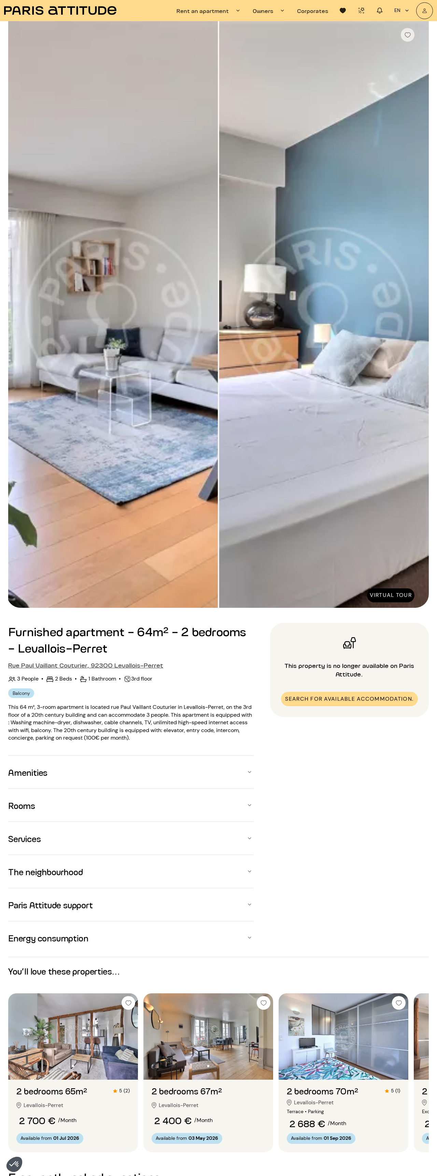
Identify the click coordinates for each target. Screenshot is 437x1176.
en (402, 10)
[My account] (424, 10)
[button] (14, 1164)
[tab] (209, 10)
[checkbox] (407, 35)
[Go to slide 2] (73, 1066)
